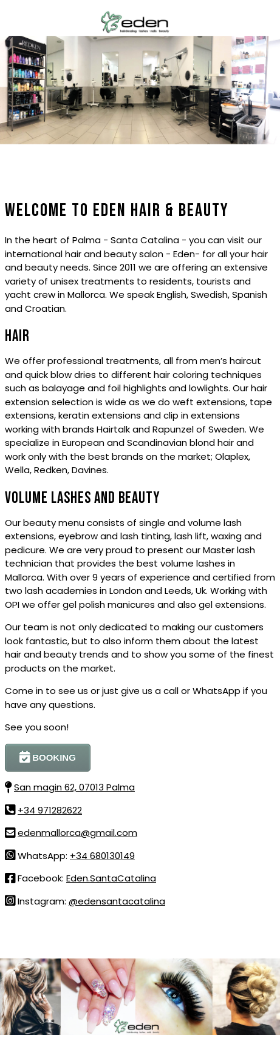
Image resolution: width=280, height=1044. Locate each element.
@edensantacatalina (117, 901)
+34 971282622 (50, 810)
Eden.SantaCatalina (111, 878)
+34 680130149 (102, 855)
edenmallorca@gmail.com (77, 832)
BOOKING (47, 757)
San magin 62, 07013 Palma (74, 787)
